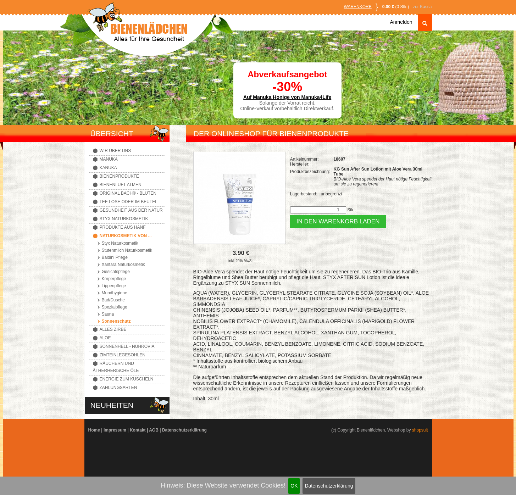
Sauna (108, 314)
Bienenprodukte (119, 176)
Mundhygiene (114, 292)
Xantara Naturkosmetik (123, 264)
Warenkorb (358, 6)
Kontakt (138, 430)
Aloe (105, 337)
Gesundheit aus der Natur (131, 210)
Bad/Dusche (113, 299)
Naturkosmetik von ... (126, 235)
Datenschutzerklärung (329, 486)
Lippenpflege (114, 285)
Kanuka (108, 167)
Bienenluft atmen (121, 184)
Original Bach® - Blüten (128, 193)
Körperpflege (114, 278)
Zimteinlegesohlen (122, 354)
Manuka (109, 159)
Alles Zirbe (113, 329)
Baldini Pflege (115, 257)
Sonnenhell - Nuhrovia (127, 346)
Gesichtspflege (116, 271)
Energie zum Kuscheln (127, 379)
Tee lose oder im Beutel (128, 201)
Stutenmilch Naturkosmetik (127, 250)
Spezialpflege (114, 307)
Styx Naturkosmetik (124, 218)
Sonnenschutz (116, 321)
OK (294, 486)
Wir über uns (115, 150)
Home (94, 430)
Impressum (115, 430)
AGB (154, 430)
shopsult (420, 430)
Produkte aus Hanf (123, 227)
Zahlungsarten (118, 387)
